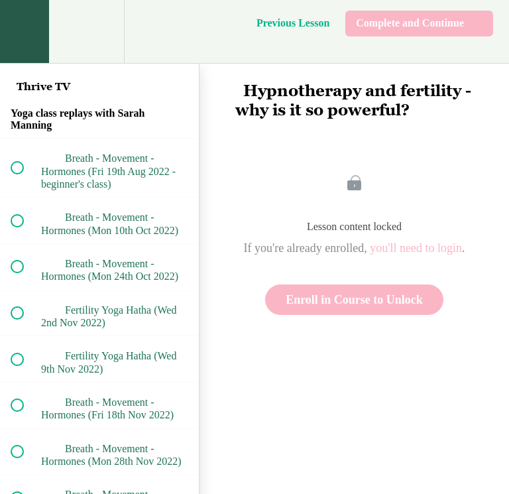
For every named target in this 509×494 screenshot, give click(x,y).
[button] (24, 31)
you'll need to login (416, 248)
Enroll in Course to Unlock (354, 299)
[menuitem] (99, 31)
